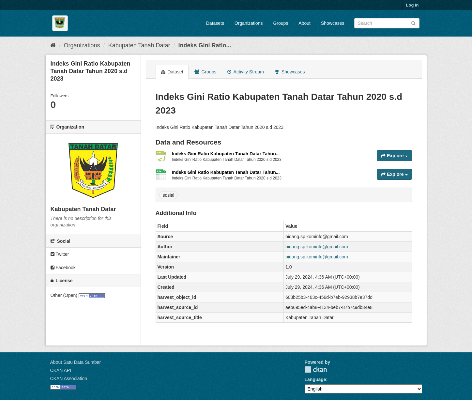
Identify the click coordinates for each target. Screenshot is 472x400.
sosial (169, 195)
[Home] (53, 45)
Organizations (249, 23)
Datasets (215, 23)
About (304, 23)
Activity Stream (245, 71)
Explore (394, 155)
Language (315, 379)
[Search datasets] (386, 23)
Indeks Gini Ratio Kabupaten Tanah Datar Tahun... (226, 153)
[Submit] (413, 22)
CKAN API (60, 370)
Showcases (332, 23)
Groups (280, 23)
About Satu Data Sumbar (75, 362)
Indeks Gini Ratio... (204, 45)
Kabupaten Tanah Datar (139, 45)
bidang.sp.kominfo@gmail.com (316, 246)
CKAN (316, 369)
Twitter (60, 254)
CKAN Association (68, 378)
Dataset (172, 71)
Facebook (63, 267)
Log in (412, 5)
